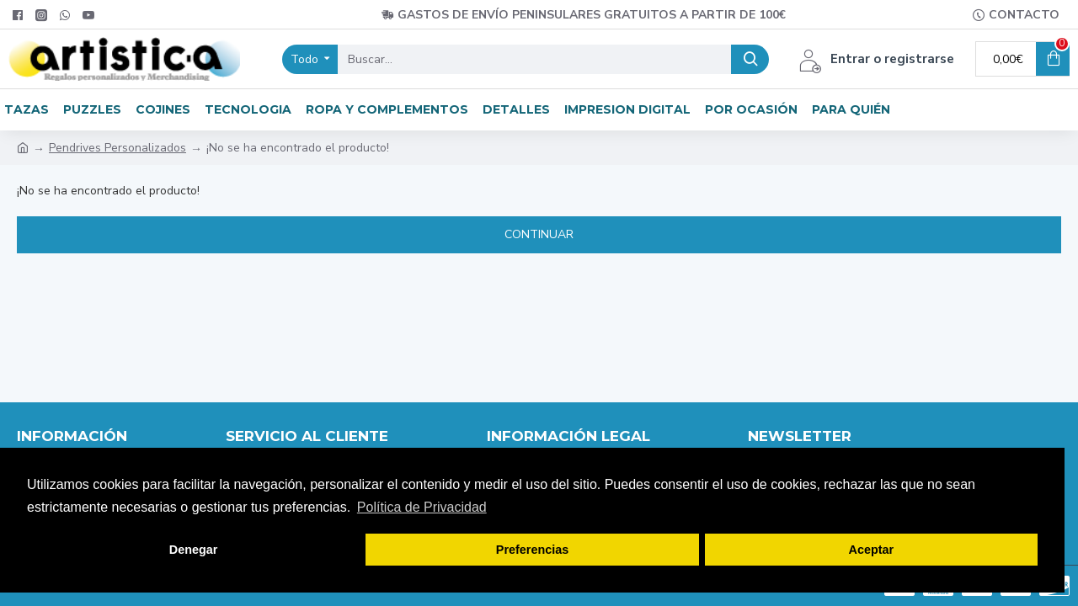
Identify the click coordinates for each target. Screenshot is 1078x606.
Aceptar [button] (871, 549)
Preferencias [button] (532, 549)
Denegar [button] (193, 549)
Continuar (539, 234)
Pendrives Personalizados (117, 148)
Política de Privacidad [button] (422, 507)
